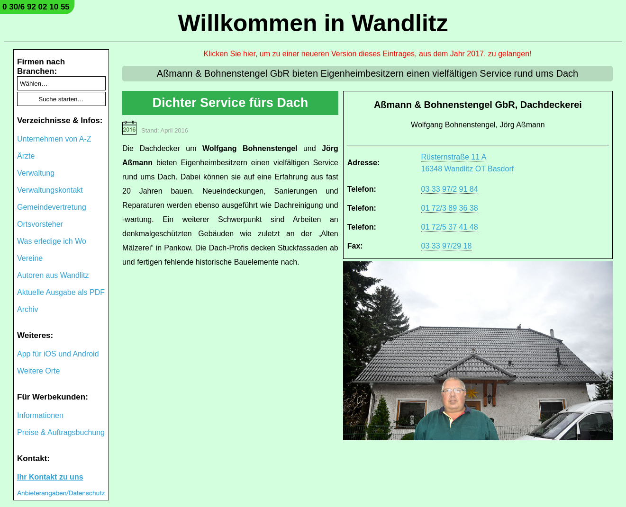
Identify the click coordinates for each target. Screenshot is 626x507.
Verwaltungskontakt (50, 190)
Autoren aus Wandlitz (53, 275)
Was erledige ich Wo (51, 241)
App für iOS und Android (58, 354)
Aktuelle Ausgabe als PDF (61, 292)
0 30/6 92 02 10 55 (36, 6)
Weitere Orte (38, 371)
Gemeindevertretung (51, 207)
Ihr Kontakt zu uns (50, 477)
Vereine (30, 258)
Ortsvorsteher (40, 224)
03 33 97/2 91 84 (449, 189)
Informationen (40, 415)
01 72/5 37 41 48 (449, 227)
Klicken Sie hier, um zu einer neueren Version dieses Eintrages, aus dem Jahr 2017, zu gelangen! (368, 54)
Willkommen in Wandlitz (313, 23)
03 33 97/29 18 (446, 246)
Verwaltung (35, 173)
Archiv (27, 309)
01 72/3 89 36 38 (449, 208)
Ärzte (26, 156)
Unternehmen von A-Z (54, 139)
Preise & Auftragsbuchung (61, 432)
